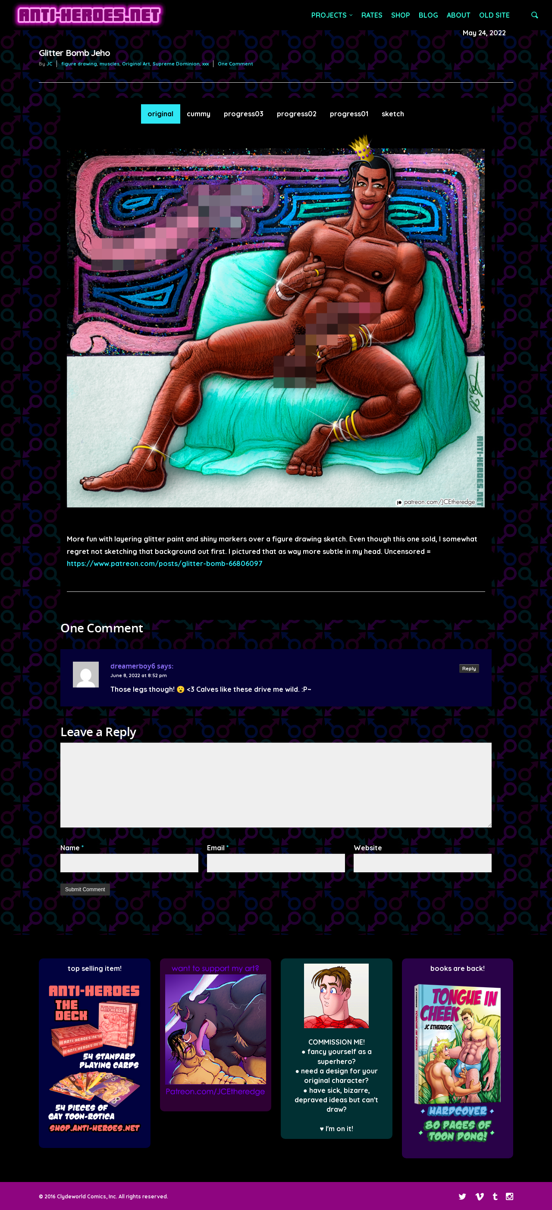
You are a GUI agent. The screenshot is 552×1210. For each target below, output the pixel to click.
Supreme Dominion (176, 64)
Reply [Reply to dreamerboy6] (469, 669)
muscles (109, 64)
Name (72, 847)
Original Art (136, 64)
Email (218, 847)
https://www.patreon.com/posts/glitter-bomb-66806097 (165, 563)
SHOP (400, 15)
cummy (198, 113)
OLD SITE (494, 15)
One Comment (235, 64)
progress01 (349, 113)
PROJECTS (332, 15)
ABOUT (458, 15)
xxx (205, 64)
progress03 (243, 113)
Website (368, 847)
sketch (393, 113)
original (160, 113)
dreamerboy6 (132, 666)
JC (49, 64)
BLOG (428, 15)
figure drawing (79, 64)
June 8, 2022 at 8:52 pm (138, 675)
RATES (372, 15)
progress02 (297, 113)
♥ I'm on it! (337, 1128)
